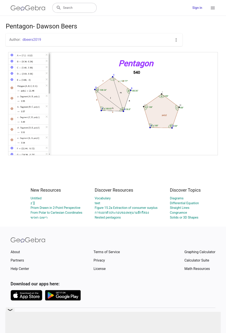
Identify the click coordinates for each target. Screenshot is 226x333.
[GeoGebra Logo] (28, 8)
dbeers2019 (32, 39)
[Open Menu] (212, 8)
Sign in (197, 8)
